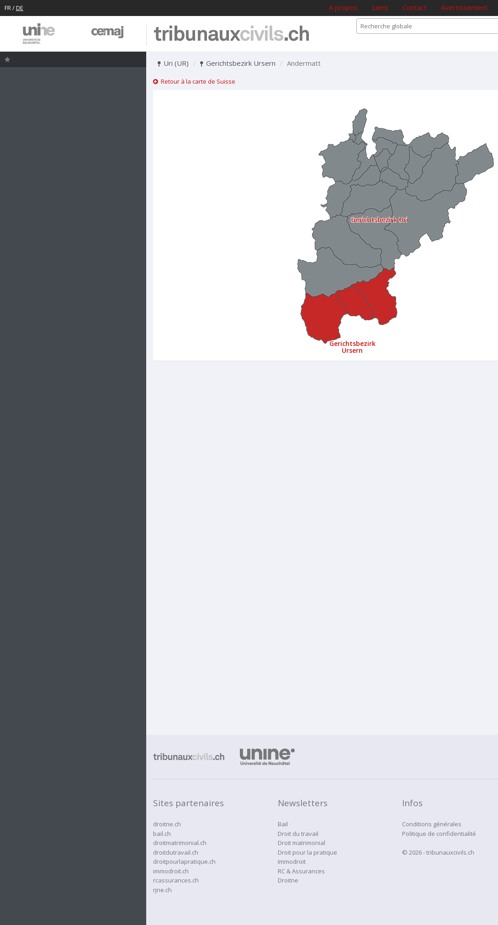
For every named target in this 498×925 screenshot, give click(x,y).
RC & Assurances (301, 871)
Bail (283, 824)
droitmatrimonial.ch (180, 843)
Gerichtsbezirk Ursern (237, 63)
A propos (343, 7)
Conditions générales (431, 824)
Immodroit (292, 861)
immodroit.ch (171, 871)
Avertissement (464, 7)
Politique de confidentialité (439, 833)
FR (8, 8)
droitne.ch (167, 824)
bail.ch (162, 833)
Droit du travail (298, 833)
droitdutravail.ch (175, 852)
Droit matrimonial (301, 843)
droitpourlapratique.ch (184, 861)
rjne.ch (162, 890)
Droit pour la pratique (307, 852)
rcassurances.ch (176, 880)
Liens (380, 7)
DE (19, 8)
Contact (415, 7)
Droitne (288, 880)
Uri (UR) (173, 63)
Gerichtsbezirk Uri (379, 219)
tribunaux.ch (231, 35)
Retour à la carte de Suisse (194, 81)
